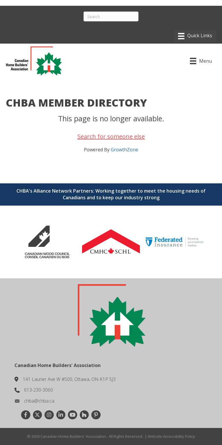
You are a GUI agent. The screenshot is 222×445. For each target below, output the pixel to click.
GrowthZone (124, 149)
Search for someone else (111, 136)
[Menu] (195, 36)
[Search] (111, 16)
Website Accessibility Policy (171, 436)
